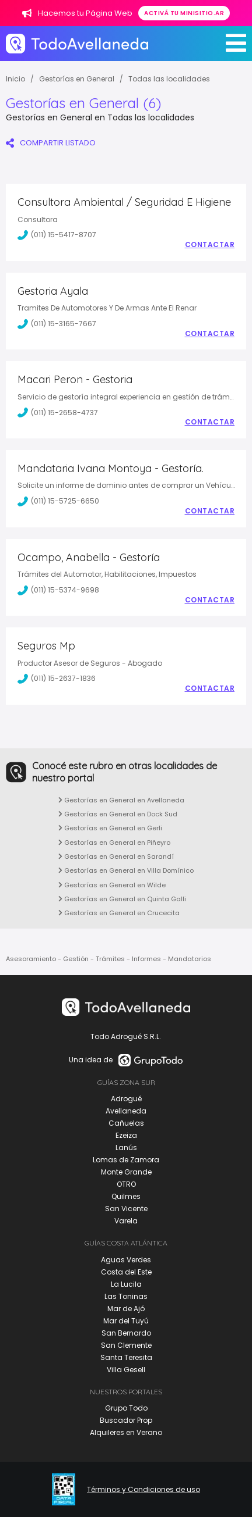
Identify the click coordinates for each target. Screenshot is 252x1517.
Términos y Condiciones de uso (143, 1489)
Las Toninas (126, 1296)
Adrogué (126, 1099)
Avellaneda (126, 1111)
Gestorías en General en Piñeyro (114, 842)
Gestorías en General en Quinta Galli (122, 899)
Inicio (15, 79)
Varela (126, 1221)
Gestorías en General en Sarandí (116, 856)
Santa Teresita (126, 1357)
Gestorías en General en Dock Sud (117, 814)
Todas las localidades (169, 79)
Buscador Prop (126, 1420)
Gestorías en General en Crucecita (119, 913)
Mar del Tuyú (126, 1321)
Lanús (126, 1147)
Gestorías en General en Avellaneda (121, 800)
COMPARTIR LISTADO (51, 142)
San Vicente (126, 1208)
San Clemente (126, 1345)
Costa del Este (126, 1272)
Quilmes (126, 1196)
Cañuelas (126, 1123)
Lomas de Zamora (126, 1160)
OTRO (126, 1184)
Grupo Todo (126, 1408)
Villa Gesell (126, 1370)
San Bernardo (126, 1333)
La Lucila (126, 1284)
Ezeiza (126, 1135)
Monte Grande (126, 1172)
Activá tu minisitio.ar (184, 13)
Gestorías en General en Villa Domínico (126, 870)
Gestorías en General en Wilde (112, 885)
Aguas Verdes (126, 1260)
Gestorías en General (76, 79)
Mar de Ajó (126, 1308)
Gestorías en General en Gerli (110, 828)
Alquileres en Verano (126, 1432)
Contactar (210, 244)
